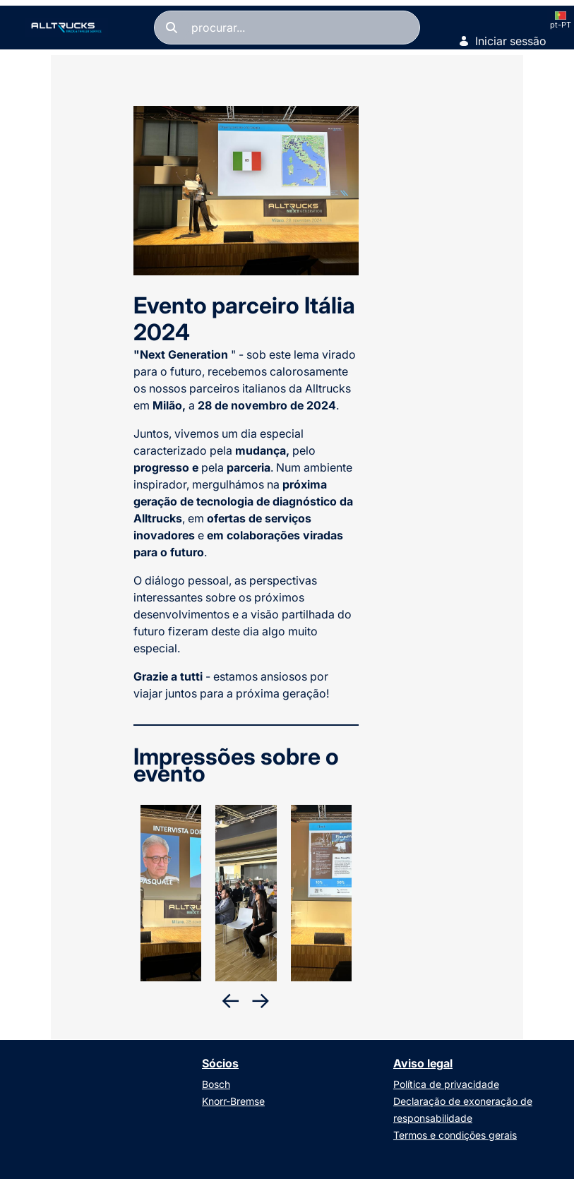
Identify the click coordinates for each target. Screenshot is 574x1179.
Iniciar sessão (502, 41)
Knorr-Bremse (233, 1101)
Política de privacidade (446, 1084)
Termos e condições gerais (455, 1135)
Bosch (216, 1084)
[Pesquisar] (287, 27)
